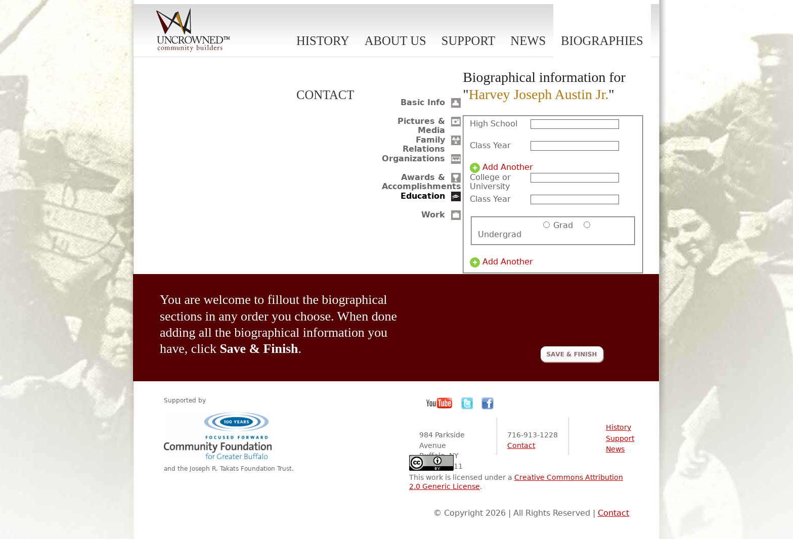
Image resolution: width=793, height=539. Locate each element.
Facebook (487, 403)
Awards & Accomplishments (421, 181)
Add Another (507, 167)
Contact (325, 95)
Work (433, 214)
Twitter (467, 403)
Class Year (490, 145)
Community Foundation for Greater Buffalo (219, 435)
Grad (563, 225)
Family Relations (424, 144)
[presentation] (527, 311)
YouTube (439, 403)
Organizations (413, 158)
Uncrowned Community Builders (193, 30)
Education (423, 196)
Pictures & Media (421, 125)
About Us (395, 41)
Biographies (602, 41)
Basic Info (423, 102)
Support (469, 41)
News (528, 41)
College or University (490, 182)
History (322, 41)
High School (493, 123)
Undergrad (499, 234)
